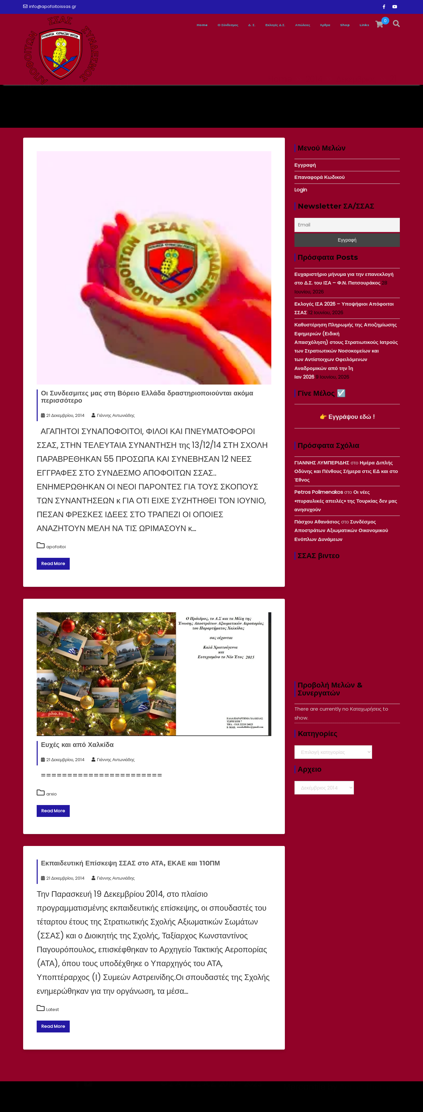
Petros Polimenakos (318, 492)
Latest (52, 1009)
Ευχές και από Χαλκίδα (77, 745)
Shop (336, 25)
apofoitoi (56, 547)
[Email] (347, 225)
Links (361, 25)
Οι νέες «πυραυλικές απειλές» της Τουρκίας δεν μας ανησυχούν (345, 501)
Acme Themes (368, 1100)
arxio (51, 794)
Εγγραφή (305, 164)
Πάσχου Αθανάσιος (317, 521)
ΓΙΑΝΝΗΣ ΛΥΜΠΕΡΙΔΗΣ (321, 462)
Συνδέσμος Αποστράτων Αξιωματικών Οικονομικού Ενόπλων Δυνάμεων (341, 530)
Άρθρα (310, 25)
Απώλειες (278, 25)
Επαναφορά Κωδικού (319, 177)
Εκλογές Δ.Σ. (239, 25)
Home (137, 25)
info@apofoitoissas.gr (49, 6)
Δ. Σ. (207, 25)
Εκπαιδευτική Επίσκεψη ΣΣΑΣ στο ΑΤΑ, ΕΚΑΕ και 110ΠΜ (130, 863)
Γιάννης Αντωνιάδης (113, 415)
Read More (53, 563)
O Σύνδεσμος (173, 25)
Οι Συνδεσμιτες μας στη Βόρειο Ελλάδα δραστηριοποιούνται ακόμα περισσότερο (147, 396)
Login (300, 189)
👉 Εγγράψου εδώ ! (347, 417)
